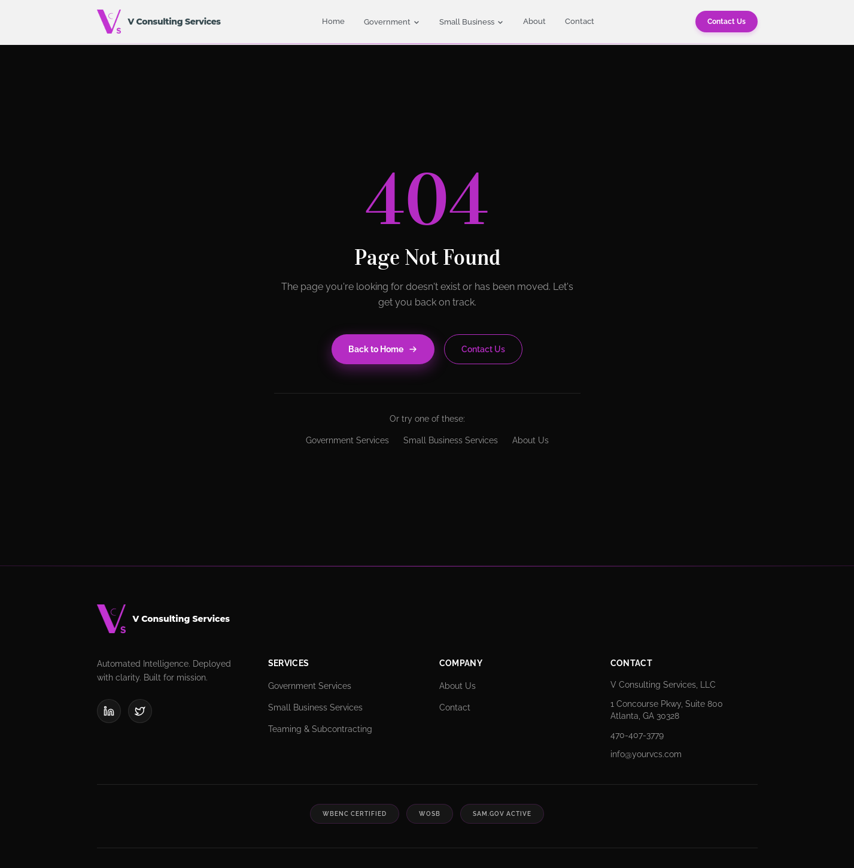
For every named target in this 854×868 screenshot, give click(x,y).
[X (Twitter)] (140, 711)
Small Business (471, 21)
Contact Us (726, 21)
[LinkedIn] (109, 711)
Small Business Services (450, 440)
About (534, 21)
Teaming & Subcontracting (320, 729)
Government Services (347, 440)
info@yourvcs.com (646, 754)
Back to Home (383, 349)
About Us (530, 440)
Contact (579, 21)
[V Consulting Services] (427, 618)
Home (333, 21)
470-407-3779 (637, 735)
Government (392, 21)
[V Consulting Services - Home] (159, 22)
